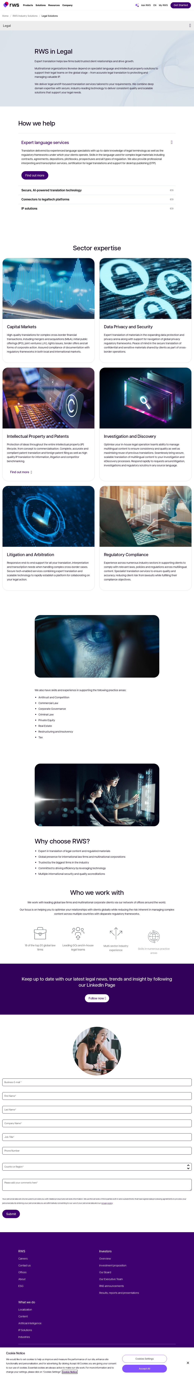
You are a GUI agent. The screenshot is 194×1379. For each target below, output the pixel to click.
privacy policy (107, 1203)
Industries (24, 1336)
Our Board (105, 1272)
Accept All (144, 1368)
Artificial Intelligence (29, 1323)
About (21, 1279)
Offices (22, 1272)
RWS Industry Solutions (25, 15)
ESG (20, 1286)
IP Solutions (25, 1330)
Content (23, 1316)
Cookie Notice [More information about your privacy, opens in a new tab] (69, 1371)
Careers (23, 1258)
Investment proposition (112, 1265)
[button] (11, 4)
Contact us (24, 1265)
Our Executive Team (111, 1279)
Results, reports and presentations (119, 1292)
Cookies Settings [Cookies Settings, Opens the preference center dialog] (144, 1358)
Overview (105, 1258)
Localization (25, 1309)
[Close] (188, 1363)
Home (5, 15)
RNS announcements (111, 1286)
